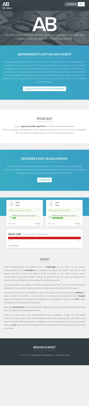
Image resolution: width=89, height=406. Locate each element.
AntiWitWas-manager (5, 4)
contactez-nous (62, 355)
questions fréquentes (42, 355)
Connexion (71, 4)
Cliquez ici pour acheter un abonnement (44, 89)
